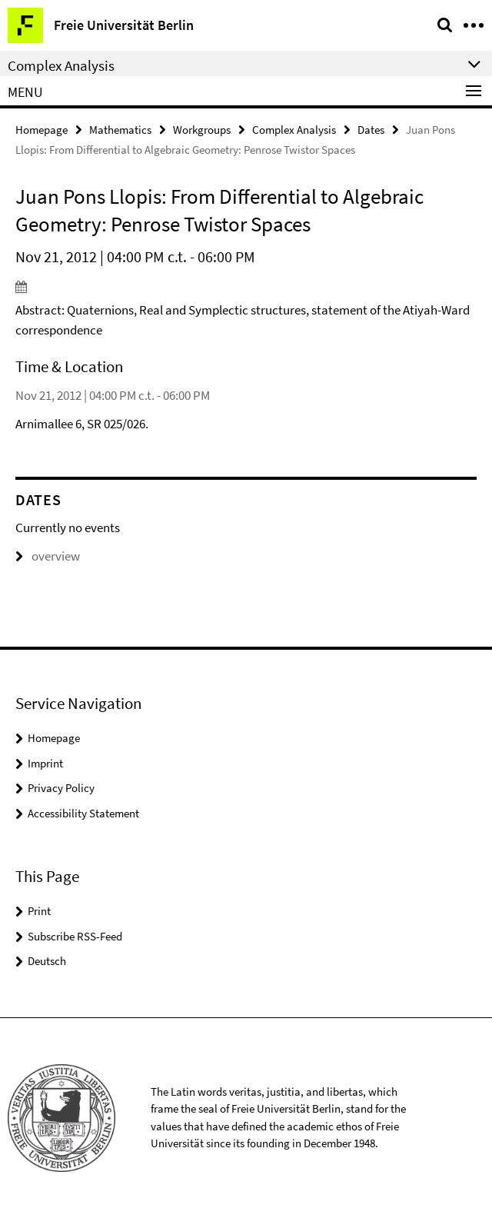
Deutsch (47, 960)
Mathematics (120, 129)
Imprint (45, 763)
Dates (370, 129)
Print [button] (39, 911)
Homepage (41, 129)
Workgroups (202, 129)
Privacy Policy (61, 787)
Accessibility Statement (83, 813)
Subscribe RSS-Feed (75, 936)
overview (47, 555)
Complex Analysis (294, 129)
